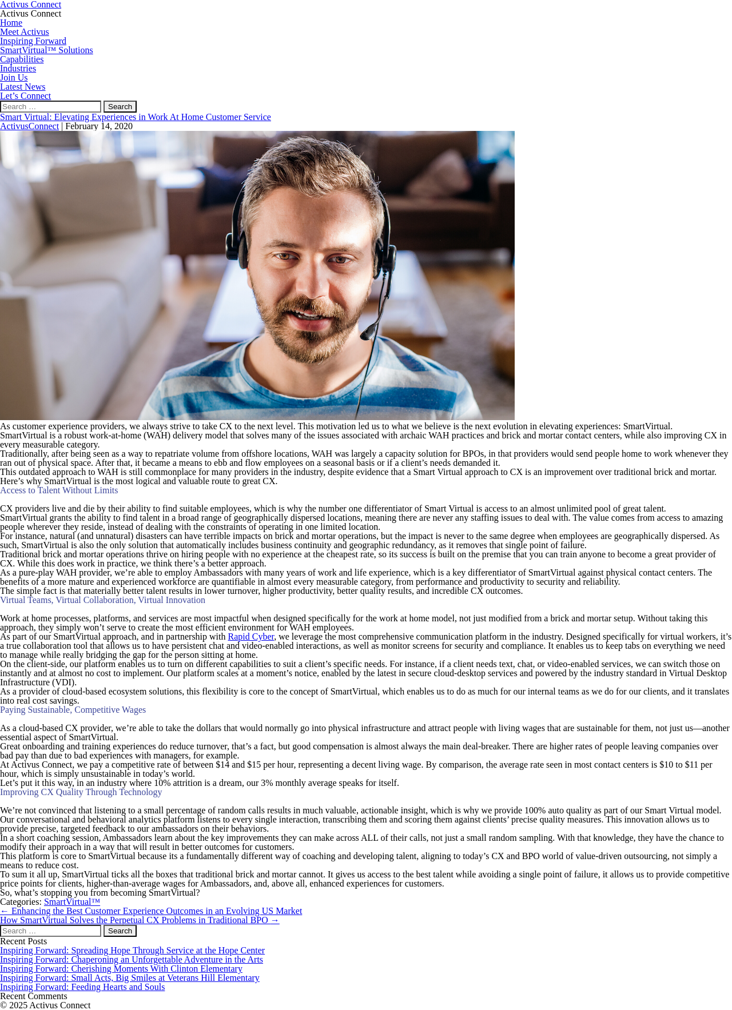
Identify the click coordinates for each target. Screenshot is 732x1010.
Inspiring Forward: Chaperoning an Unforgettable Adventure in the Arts (131, 959)
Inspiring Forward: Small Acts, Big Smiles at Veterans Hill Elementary (130, 978)
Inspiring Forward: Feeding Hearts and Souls (82, 987)
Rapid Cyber (251, 636)
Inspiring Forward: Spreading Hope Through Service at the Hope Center (132, 950)
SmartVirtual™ (72, 902)
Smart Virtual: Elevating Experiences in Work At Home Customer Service (135, 117)
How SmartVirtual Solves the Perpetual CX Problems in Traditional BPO (140, 920)
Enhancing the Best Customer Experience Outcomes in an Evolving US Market (151, 911)
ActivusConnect (29, 126)
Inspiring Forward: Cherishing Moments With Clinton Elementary (121, 968)
